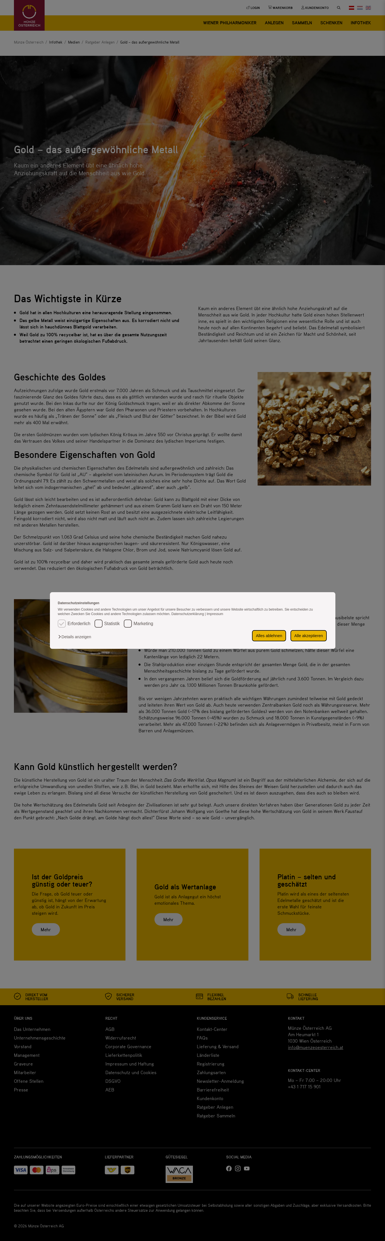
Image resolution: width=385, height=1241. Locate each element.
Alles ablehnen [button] (269, 635)
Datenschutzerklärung (188, 614)
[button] (76, 637)
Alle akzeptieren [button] (308, 635)
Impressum (215, 614)
